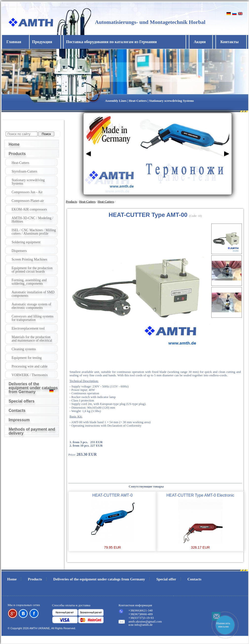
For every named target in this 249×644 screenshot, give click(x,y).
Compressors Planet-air (28, 201)
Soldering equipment (26, 242)
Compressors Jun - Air (27, 192)
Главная (13, 42)
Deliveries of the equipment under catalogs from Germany (33, 388)
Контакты (229, 42)
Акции (200, 42)
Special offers (22, 401)
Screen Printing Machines (29, 259)
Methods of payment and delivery (32, 431)
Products (17, 154)
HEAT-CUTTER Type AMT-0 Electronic (200, 495)
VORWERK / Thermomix (30, 375)
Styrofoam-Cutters (24, 171)
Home (14, 144)
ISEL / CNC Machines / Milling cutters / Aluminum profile (34, 231)
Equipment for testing (27, 358)
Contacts (17, 410)
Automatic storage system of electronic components (31, 306)
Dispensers (19, 251)
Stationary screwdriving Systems (28, 181)
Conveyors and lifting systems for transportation (32, 318)
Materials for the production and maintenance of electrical (32, 338)
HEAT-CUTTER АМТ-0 (112, 495)
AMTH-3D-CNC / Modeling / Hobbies (32, 219)
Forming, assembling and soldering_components (29, 281)
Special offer (166, 579)
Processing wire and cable (30, 366)
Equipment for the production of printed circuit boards (32, 269)
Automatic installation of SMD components (33, 293)
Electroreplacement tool (28, 328)
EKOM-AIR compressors (29, 209)
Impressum (19, 420)
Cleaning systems (24, 349)
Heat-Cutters (20, 163)
